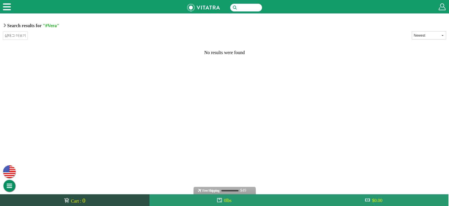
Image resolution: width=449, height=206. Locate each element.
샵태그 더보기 (15, 35)
